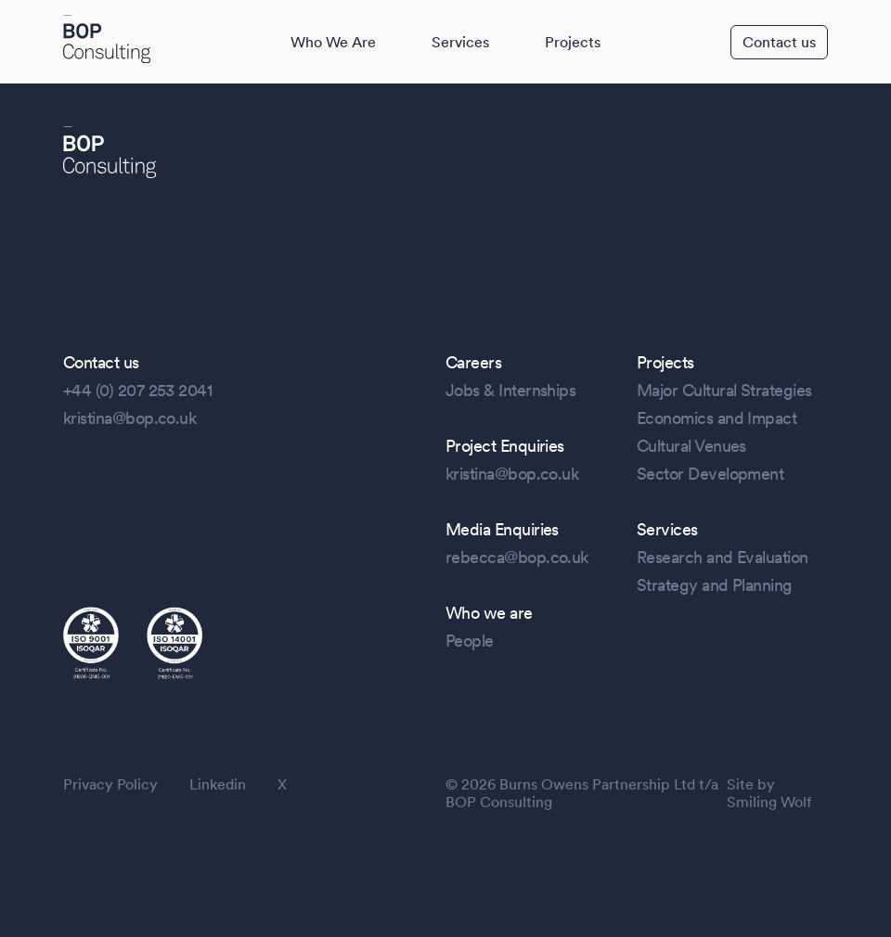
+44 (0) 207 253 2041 (137, 390)
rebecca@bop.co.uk (517, 557)
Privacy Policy (110, 784)
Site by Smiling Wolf (769, 793)
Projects (572, 42)
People (470, 640)
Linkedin (217, 784)
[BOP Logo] (106, 41)
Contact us (779, 42)
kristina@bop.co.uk (129, 418)
